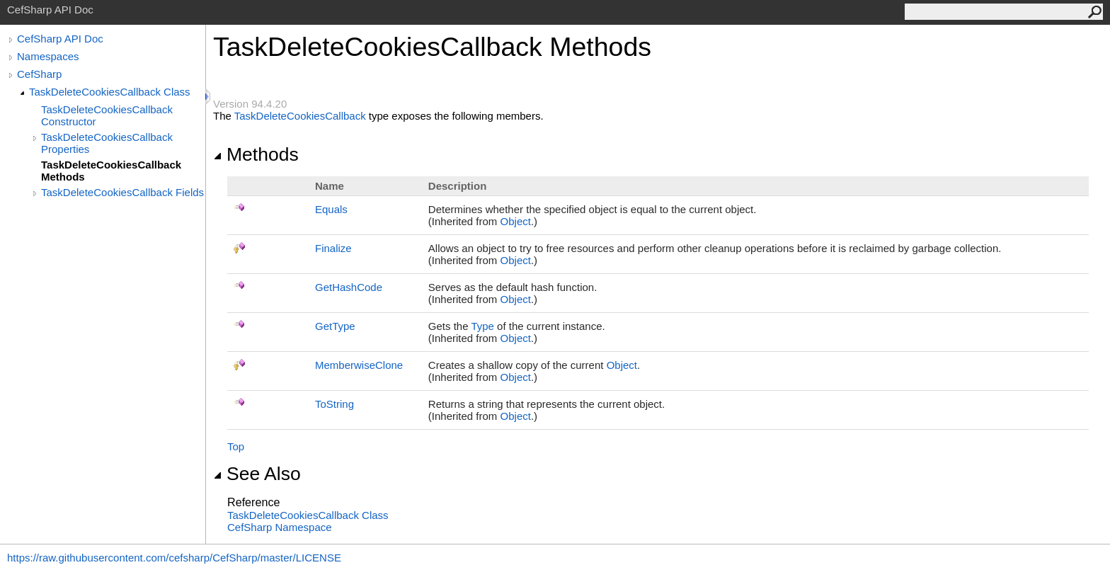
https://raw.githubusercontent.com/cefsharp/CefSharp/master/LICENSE (174, 558)
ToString (334, 404)
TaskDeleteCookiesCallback (300, 116)
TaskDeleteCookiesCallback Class (109, 92)
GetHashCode (348, 287)
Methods (256, 154)
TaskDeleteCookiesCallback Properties (107, 143)
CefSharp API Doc (60, 39)
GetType (335, 326)
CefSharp (39, 74)
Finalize (333, 248)
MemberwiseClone (359, 365)
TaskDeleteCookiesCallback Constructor (107, 115)
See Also (257, 473)
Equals (331, 209)
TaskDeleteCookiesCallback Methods (111, 171)
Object (515, 221)
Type (482, 326)
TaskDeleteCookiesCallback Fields (122, 192)
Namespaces (48, 56)
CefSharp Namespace (279, 527)
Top (235, 446)
